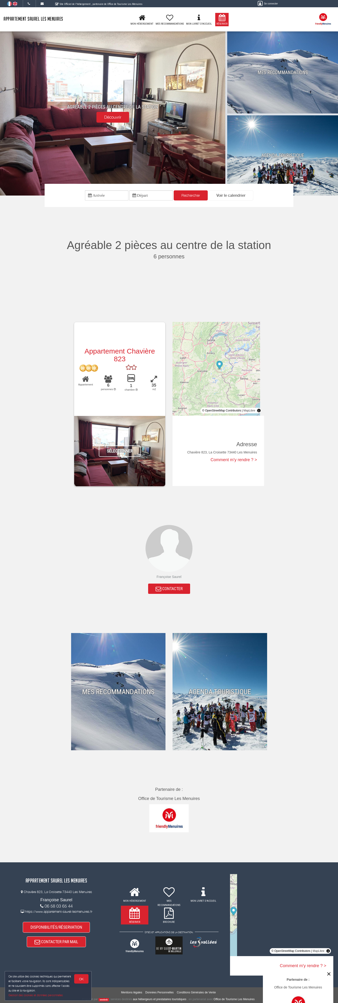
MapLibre (249, 410)
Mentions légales (131, 992)
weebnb (104, 999)
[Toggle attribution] (259, 410)
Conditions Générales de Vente (196, 992)
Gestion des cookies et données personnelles (35, 995)
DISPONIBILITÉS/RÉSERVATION (56, 927)
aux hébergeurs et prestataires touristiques (159, 999)
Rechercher (190, 195)
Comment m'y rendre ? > (234, 459)
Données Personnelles (159, 992)
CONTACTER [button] (169, 588)
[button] (231, 195)
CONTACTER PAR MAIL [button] (56, 941)
